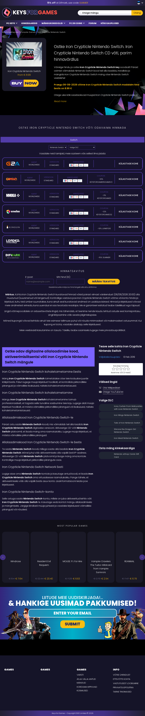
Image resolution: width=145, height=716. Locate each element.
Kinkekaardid (29, 23)
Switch (72, 140)
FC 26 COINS (77, 23)
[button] (3, 557)
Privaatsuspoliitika (123, 687)
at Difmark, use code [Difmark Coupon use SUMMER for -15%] (67, 2)
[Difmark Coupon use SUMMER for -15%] (72, 338)
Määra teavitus (103, 281)
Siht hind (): (63, 277)
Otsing (137, 12)
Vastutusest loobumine (125, 683)
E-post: (29, 277)
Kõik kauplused (110, 23)
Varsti (80, 674)
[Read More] (96, 101)
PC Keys (11, 23)
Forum (92, 23)
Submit (72, 624)
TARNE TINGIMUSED (122, 691)
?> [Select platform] (58, 147)
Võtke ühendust (121, 674)
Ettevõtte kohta (121, 679)
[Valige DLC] (81, 147)
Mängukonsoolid (53, 23)
